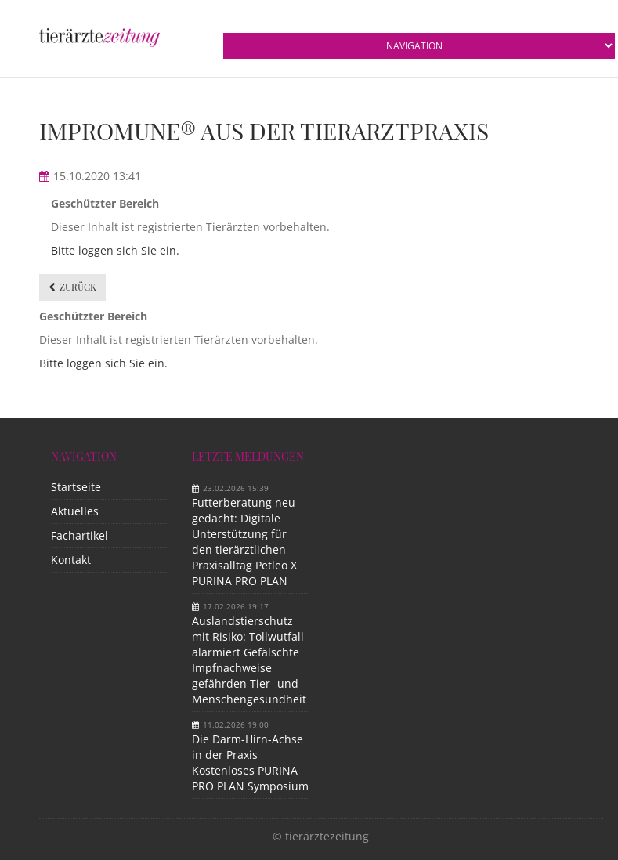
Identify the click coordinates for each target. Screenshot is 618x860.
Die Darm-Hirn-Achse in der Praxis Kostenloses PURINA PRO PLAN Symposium (250, 762)
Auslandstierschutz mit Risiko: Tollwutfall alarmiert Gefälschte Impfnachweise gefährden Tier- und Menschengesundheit (249, 659)
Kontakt (71, 559)
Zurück (78, 286)
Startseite (76, 486)
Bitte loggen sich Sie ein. (115, 250)
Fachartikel (79, 535)
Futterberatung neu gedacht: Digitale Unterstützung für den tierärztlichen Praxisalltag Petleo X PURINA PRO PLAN (244, 541)
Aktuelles (75, 511)
